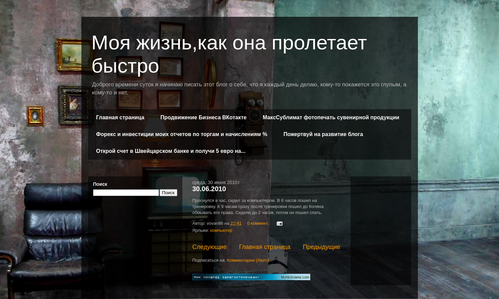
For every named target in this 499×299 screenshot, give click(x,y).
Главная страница (120, 117)
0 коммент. (258, 223)
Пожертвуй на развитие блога (323, 134)
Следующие (209, 247)
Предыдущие (322, 247)
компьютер (221, 230)
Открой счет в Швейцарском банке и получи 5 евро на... (171, 151)
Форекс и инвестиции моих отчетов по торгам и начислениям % (182, 134)
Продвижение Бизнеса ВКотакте (204, 117)
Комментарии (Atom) (248, 260)
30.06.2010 (209, 189)
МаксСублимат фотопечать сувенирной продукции (331, 117)
